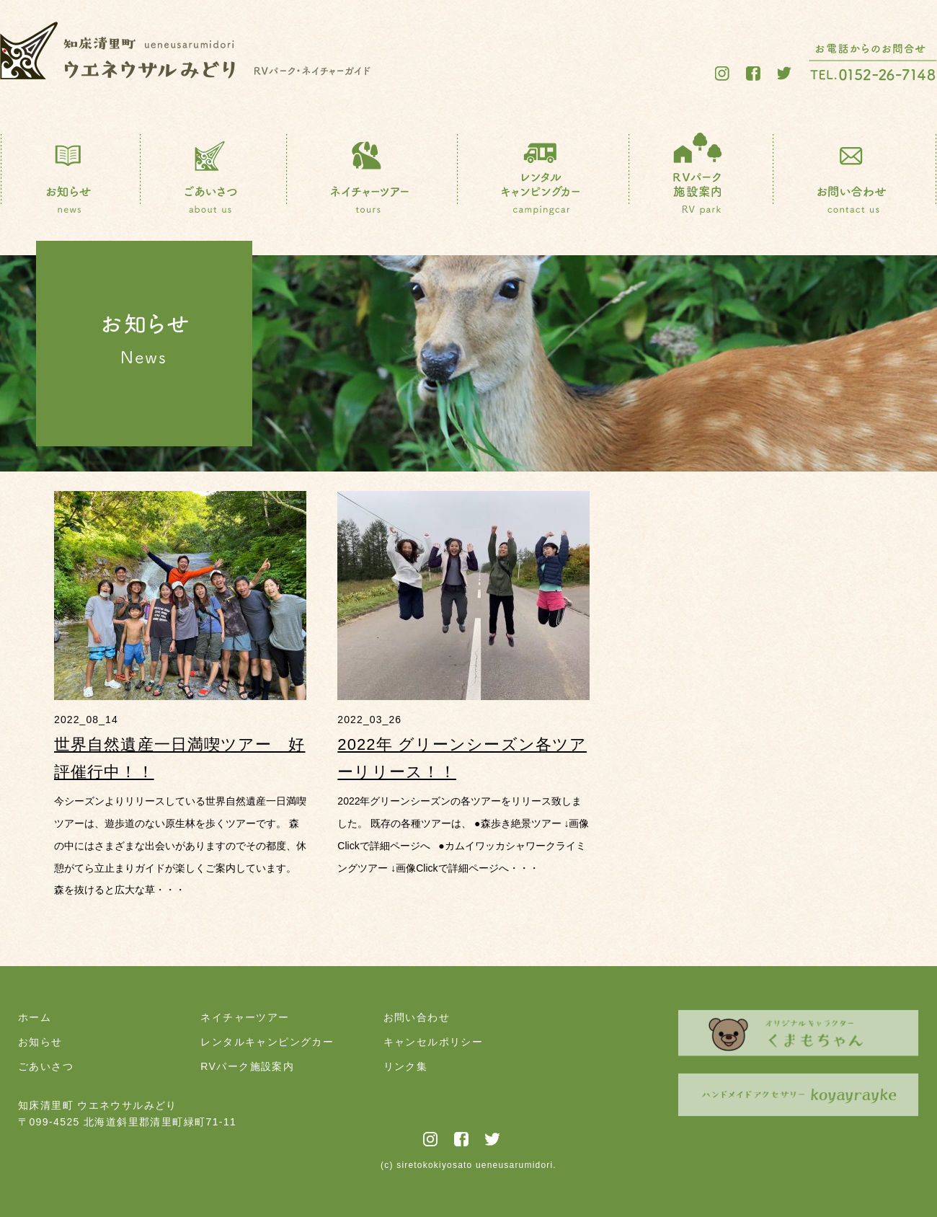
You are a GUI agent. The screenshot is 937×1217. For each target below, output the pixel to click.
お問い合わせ (416, 1017)
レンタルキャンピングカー (267, 1042)
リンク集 (405, 1066)
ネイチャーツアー (244, 1017)
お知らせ (40, 1042)
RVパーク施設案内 (247, 1066)
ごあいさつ (46, 1066)
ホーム (34, 1017)
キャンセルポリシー (433, 1042)
